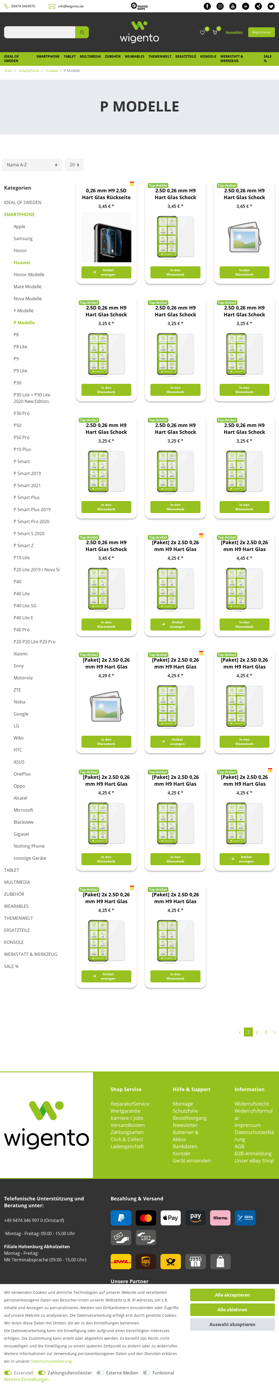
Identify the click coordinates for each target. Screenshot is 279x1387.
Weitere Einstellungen (26, 1379)
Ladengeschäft (127, 1146)
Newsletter (185, 1125)
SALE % (268, 58)
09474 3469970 (23, 6)
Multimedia (90, 56)
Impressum (248, 1125)
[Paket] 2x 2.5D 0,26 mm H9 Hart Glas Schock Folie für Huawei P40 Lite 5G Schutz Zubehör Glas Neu (175, 898)
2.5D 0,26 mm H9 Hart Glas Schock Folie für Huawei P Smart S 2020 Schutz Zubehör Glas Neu (175, 311)
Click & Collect (127, 1139)
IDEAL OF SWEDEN (11, 58)
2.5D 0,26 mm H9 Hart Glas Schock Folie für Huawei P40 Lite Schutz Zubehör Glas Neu (244, 428)
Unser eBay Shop (254, 1160)
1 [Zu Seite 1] (248, 1032)
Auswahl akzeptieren (233, 1324)
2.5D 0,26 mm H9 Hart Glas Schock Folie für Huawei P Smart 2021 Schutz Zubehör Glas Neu (175, 194)
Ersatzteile (185, 56)
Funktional (163, 1373)
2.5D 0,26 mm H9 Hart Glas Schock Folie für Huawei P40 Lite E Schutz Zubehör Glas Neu (175, 428)
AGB (239, 1146)
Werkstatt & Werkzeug (231, 58)
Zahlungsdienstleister (70, 1373)
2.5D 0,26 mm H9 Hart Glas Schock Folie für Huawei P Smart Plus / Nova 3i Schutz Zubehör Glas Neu (244, 194)
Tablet (70, 56)
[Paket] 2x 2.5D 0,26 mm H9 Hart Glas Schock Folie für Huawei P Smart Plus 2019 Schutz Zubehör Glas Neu (175, 663)
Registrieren (261, 32)
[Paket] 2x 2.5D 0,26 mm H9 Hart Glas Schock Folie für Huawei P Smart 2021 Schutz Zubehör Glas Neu (244, 546)
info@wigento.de (71, 6)
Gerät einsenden (192, 1160)
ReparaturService (130, 1103)
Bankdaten (185, 1146)
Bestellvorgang (190, 1118)
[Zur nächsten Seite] (274, 1031)
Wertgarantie (125, 1111)
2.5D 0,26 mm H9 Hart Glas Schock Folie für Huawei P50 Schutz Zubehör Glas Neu (106, 546)
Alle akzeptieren (232, 1295)
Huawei (51, 70)
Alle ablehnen (232, 1310)
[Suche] (82, 32)
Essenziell (24, 1373)
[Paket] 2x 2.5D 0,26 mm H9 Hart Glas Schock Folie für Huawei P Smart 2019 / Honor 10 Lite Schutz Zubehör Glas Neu (175, 546)
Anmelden (234, 32)
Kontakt (181, 1153)
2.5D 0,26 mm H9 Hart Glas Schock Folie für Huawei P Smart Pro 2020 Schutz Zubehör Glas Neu (106, 311)
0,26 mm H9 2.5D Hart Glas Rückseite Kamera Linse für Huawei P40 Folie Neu (106, 194)
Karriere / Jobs (127, 1118)
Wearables (134, 56)
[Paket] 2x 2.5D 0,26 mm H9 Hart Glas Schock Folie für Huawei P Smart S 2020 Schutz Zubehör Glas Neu (106, 780)
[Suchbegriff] (39, 32)
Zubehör (113, 56)
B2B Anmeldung (253, 1153)
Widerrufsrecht (252, 1103)
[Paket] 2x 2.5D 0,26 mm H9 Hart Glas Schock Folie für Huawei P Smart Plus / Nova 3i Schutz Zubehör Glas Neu (106, 663)
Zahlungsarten (127, 1132)
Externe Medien (122, 1373)
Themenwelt (159, 56)
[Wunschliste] (202, 33)
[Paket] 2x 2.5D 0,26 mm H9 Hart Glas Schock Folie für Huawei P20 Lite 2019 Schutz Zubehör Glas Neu (175, 780)
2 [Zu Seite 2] (257, 1032)
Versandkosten (128, 1125)
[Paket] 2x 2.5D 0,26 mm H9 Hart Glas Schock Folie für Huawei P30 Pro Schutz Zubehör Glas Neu (244, 780)
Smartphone (48, 56)
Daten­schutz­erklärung (51, 1361)
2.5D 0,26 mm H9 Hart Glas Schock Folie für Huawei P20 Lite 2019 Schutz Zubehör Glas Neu (244, 311)
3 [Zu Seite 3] (266, 1032)
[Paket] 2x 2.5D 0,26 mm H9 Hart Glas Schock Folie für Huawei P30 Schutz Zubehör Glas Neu (106, 898)
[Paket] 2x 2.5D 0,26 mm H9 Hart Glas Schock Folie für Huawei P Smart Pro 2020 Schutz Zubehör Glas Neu (244, 663)
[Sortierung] (32, 164)
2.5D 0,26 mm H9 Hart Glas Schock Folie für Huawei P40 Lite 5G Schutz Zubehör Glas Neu (106, 428)
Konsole (208, 56)
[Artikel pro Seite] (74, 164)
